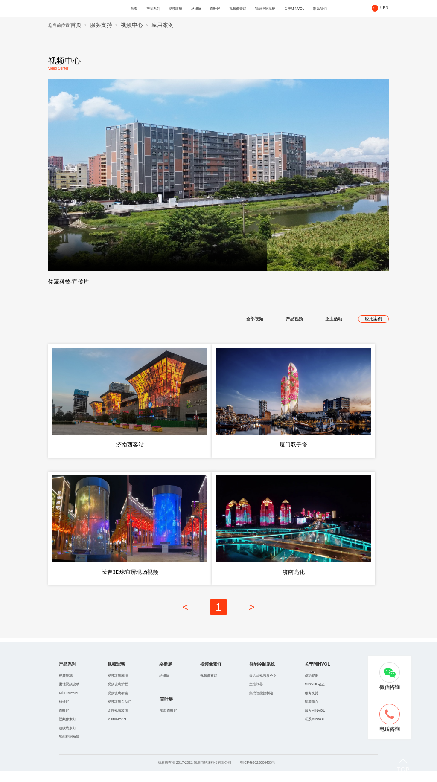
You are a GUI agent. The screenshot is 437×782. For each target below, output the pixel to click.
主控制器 (256, 696)
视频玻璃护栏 (118, 696)
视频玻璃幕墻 (118, 687)
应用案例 (162, 25)
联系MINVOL (315, 730)
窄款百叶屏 (168, 722)
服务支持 (101, 25)
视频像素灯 (237, 9)
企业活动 (333, 318)
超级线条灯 (67, 739)
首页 (134, 9)
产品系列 (153, 9)
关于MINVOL (294, 9)
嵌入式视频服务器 (263, 687)
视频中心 (132, 25)
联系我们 (320, 9)
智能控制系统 (265, 9)
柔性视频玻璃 (69, 696)
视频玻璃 (175, 9)
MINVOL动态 (315, 696)
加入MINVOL (315, 722)
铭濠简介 (311, 713)
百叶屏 (215, 9)
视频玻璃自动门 (119, 713)
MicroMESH (68, 704)
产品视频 (294, 318)
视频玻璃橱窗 (118, 704)
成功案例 (311, 687)
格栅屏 (196, 9)
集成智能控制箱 (261, 704)
